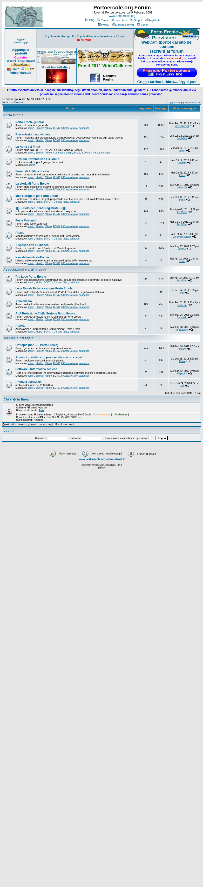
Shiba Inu (182, 305)
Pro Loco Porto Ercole (30, 276)
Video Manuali (20, 72)
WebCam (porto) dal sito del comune (166, 44)
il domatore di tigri (62, 152)
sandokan (84, 128)
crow (181, 293)
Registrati (152, 20)
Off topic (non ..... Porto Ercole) (36, 345)
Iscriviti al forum (166, 51)
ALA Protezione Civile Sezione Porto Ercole (45, 313)
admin (31, 128)
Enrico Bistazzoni (182, 236)
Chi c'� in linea (16, 399)
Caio (182, 386)
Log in (142, 24)
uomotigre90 (182, 126)
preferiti (20, 53)
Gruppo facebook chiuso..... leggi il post (166, 82)
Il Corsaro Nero (69, 128)
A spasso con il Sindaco (32, 245)
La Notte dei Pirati (27, 146)
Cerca (102, 20)
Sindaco (182, 349)
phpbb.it (101, 467)
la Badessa (182, 329)
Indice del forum (12, 102)
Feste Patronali (25, 220)
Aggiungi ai (20, 50)
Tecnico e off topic (18, 338)
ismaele (182, 163)
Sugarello (182, 317)
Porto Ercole (13, 115)
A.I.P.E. (20, 325)
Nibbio (48, 128)
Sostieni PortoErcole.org (21, 61)
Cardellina (181, 138)
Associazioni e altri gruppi (24, 269)
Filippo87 (182, 373)
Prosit (19, 232)
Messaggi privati (123, 24)
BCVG (56, 128)
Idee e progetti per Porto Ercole (37, 196)
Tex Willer (182, 212)
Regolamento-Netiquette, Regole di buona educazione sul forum (85, 36)
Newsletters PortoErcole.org (34, 257)
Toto (41, 410)
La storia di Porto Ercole (32, 183)
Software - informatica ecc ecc (36, 369)
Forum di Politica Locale (32, 171)
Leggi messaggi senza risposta (184, 102)
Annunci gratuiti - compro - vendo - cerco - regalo (49, 357)
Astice (182, 175)
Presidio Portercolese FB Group (37, 159)
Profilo (103, 24)
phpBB (95, 465)
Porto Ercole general (29, 122)
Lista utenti (119, 20)
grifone (182, 249)
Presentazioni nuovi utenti (33, 134)
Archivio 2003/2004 (28, 382)
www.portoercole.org (122, 16)
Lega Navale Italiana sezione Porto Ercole (44, 288)
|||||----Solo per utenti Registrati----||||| (40, 208)
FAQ (89, 20)
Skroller (39, 128)
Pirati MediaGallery (56, 67)
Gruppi (136, 20)
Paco (182, 200)
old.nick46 (181, 187)
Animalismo (23, 301)
